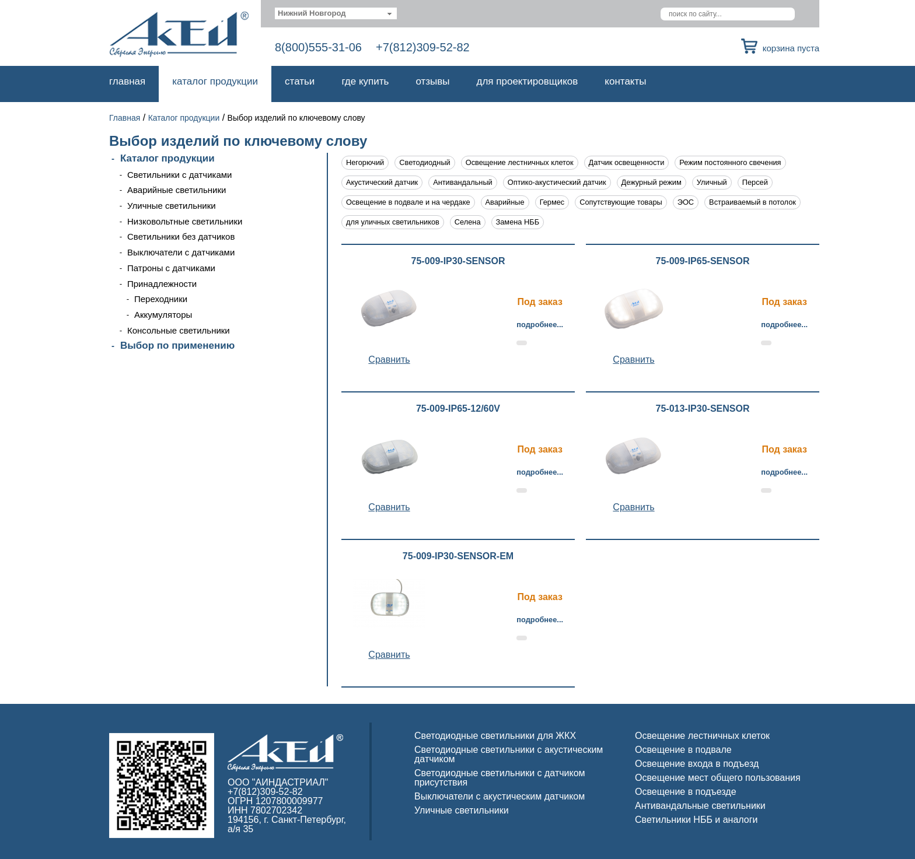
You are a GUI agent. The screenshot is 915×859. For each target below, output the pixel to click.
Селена (468, 222)
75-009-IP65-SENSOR (703, 261)
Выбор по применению (177, 345)
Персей (755, 182)
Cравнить (389, 359)
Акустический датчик (382, 182)
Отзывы (432, 81)
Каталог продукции (215, 81)
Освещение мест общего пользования (718, 778)
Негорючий (365, 162)
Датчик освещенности (627, 162)
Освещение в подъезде (685, 792)
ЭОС (685, 202)
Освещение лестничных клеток (520, 162)
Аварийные (505, 202)
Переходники (160, 299)
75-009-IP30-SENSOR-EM (458, 556)
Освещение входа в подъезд (697, 764)
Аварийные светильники (176, 190)
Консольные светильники (178, 330)
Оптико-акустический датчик (557, 182)
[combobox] (336, 13)
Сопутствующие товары (620, 202)
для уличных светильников (392, 222)
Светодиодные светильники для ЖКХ (495, 736)
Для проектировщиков (527, 81)
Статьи (300, 81)
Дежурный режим (651, 182)
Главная (127, 81)
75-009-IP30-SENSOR (458, 261)
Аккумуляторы (163, 315)
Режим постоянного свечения (730, 162)
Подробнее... (539, 324)
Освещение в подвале (683, 750)
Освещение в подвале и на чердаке (408, 202)
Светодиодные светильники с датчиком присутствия (499, 777)
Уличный (712, 182)
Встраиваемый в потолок (752, 202)
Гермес (552, 202)
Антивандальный (463, 182)
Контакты (625, 81)
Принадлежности (162, 284)
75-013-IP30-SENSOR (703, 408)
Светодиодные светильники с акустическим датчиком (508, 754)
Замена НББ (518, 222)
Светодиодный (424, 162)
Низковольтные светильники (184, 221)
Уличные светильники (171, 206)
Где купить (365, 81)
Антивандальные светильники (700, 806)
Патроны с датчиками (171, 268)
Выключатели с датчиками (181, 252)
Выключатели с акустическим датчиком (499, 796)
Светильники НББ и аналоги (696, 820)
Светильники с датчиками (179, 175)
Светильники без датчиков (181, 236)
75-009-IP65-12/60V (458, 408)
